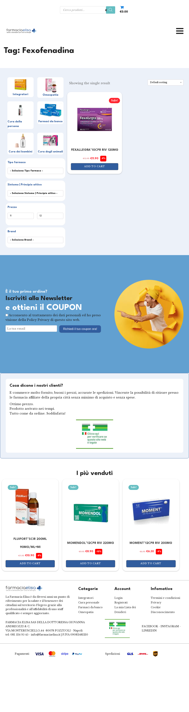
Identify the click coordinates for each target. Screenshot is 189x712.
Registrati (121, 602)
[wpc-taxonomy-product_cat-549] (35, 171)
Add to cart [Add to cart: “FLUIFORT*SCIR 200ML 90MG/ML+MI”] (30, 563)
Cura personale (88, 602)
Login (118, 598)
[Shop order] (165, 82)
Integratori (85, 598)
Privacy (156, 602)
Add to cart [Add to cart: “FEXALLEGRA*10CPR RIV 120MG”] (94, 166)
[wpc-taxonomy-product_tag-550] (35, 193)
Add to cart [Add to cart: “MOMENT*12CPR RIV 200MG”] (150, 563)
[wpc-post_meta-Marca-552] (35, 240)
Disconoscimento (163, 612)
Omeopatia (85, 612)
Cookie (156, 607)
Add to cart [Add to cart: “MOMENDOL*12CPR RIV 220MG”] (90, 563)
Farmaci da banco (90, 607)
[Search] (110, 10)
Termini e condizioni (165, 598)
